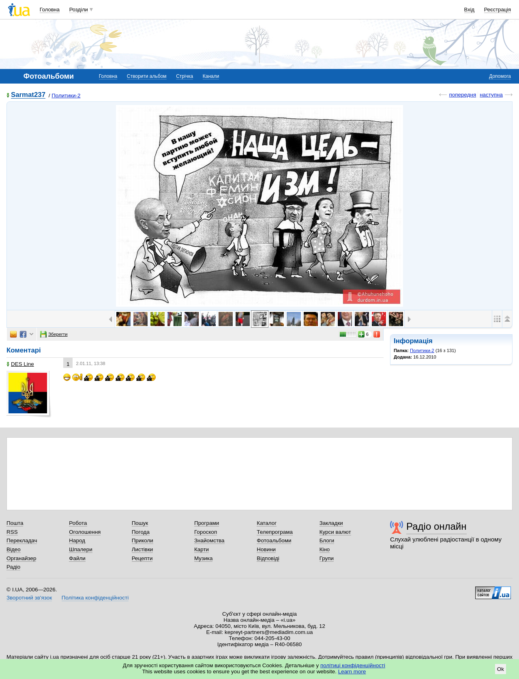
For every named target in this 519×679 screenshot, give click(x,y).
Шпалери (80, 549)
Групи (327, 558)
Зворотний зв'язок (29, 598)
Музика (203, 558)
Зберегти (54, 334)
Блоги (327, 540)
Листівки (142, 549)
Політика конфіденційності (95, 598)
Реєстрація (497, 9)
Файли (77, 558)
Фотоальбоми (274, 540)
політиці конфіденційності (352, 665)
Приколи (142, 540)
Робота (78, 523)
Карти (201, 549)
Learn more (352, 671)
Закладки (331, 523)
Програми (206, 523)
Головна (50, 9)
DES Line (20, 364)
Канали (211, 76)
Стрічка (184, 76)
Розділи (78, 9)
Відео (13, 549)
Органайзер (21, 558)
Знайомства (209, 540)
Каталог (267, 523)
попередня (462, 95)
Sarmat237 (28, 95)
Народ (77, 540)
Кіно (325, 549)
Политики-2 (65, 95)
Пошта (14, 523)
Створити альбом (147, 76)
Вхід (469, 9)
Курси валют (335, 532)
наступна (491, 95)
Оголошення (85, 532)
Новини (266, 549)
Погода (141, 532)
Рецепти (142, 558)
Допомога (500, 76)
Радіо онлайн (436, 526)
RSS (12, 532)
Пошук (140, 523)
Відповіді (268, 558)
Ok (500, 669)
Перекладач (21, 540)
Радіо (13, 567)
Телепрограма (275, 532)
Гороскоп (205, 532)
